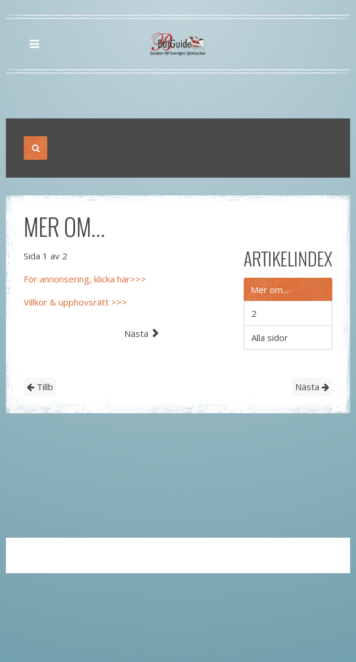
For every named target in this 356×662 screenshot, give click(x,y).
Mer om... (269, 289)
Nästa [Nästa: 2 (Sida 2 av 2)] (141, 333)
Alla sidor (269, 337)
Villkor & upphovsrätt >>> (75, 302)
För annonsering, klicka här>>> (85, 279)
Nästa (312, 387)
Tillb (40, 387)
